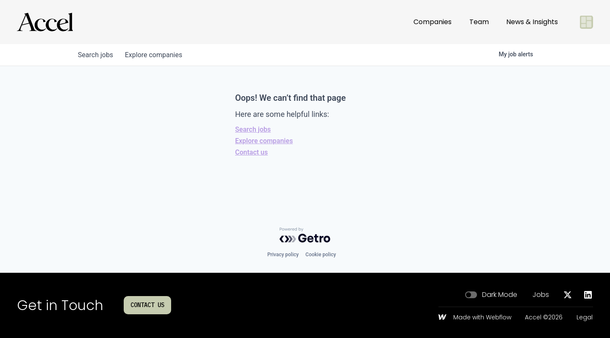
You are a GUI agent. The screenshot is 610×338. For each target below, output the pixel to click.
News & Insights (532, 22)
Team (479, 22)
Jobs (540, 295)
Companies (432, 22)
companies (156, 55)
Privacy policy (283, 255)
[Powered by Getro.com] (305, 235)
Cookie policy (320, 255)
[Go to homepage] (45, 22)
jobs (96, 55)
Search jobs (253, 129)
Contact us (251, 152)
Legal (585, 317)
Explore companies (264, 141)
